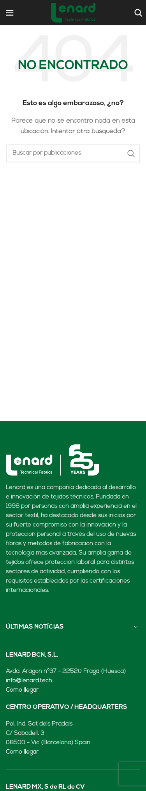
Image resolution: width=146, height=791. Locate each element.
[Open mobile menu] (10, 13)
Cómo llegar (22, 690)
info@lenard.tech (29, 681)
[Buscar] (137, 13)
